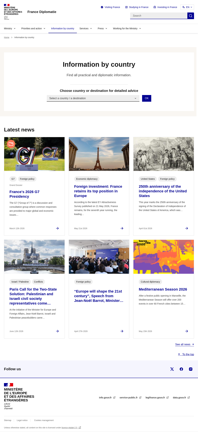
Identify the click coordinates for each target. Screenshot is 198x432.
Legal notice (22, 420)
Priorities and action (31, 28)
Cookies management (44, 420)
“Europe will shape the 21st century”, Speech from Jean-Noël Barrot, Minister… (98, 296)
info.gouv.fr (105, 397)
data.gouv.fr (180, 397)
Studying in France (139, 7)
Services (84, 28)
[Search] (158, 15)
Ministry (8, 28)
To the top (188, 354)
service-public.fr (129, 397)
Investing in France (167, 7)
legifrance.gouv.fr (156, 397)
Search (190, 15)
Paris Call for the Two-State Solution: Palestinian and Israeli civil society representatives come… (33, 296)
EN (187, 7)
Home (6, 37)
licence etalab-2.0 (70, 428)
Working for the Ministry (125, 28)
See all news (182, 344)
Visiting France (112, 7)
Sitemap (8, 420)
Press (101, 28)
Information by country (62, 28)
